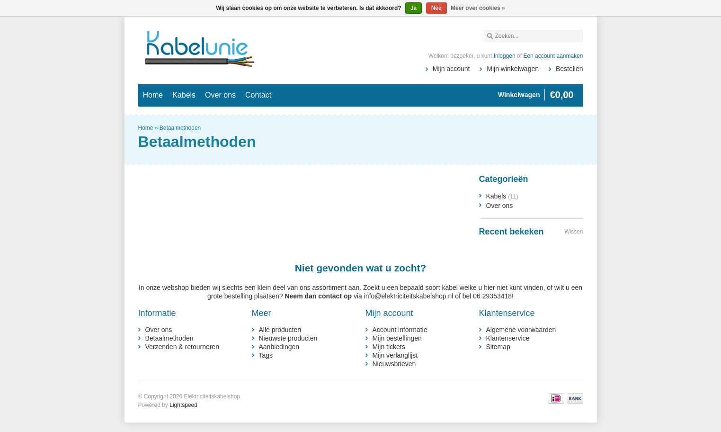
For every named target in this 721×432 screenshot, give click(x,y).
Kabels (184, 95)
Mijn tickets (389, 347)
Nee (436, 8)
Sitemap (498, 347)
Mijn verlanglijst (395, 355)
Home (153, 95)
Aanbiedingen (279, 347)
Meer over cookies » (478, 8)
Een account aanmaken (553, 56)
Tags (266, 355)
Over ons (220, 95)
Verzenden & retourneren (182, 347)
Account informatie (400, 329)
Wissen (573, 231)
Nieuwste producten (288, 338)
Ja (413, 8)
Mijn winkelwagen (513, 68)
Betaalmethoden (180, 128)
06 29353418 (492, 296)
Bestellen (569, 68)
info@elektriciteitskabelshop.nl (409, 296)
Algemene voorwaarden (521, 329)
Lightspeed (183, 405)
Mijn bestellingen (397, 338)
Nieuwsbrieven (394, 364)
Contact (258, 95)
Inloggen (505, 56)
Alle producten (280, 329)
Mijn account (451, 68)
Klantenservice (508, 338)
